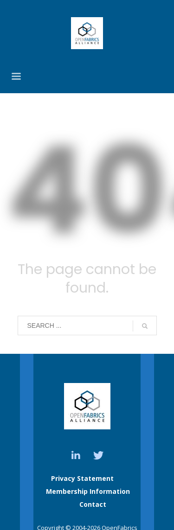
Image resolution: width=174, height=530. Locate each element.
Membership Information (88, 491)
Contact (92, 504)
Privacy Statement (82, 478)
